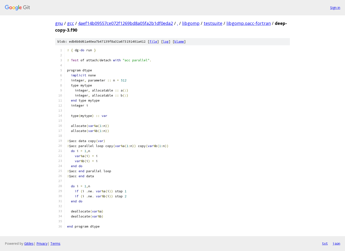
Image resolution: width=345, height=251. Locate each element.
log (166, 42)
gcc (70, 23)
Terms (55, 243)
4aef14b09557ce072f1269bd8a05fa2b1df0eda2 (125, 23)
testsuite (213, 23)
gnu (59, 23)
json (336, 243)
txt (325, 243)
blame (179, 42)
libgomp (191, 23)
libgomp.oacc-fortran (248, 23)
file (153, 42)
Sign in (335, 7)
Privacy (41, 243)
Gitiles (29, 243)
